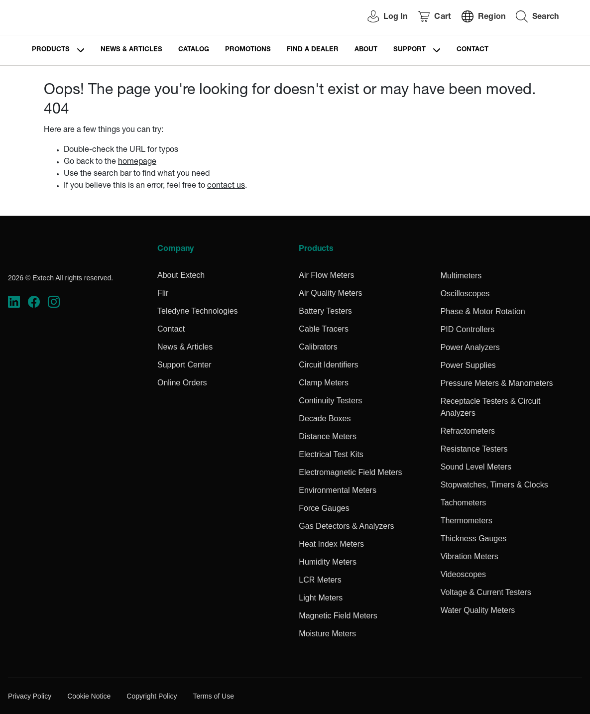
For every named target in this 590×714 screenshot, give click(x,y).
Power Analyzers (470, 347)
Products (51, 50)
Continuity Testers (330, 400)
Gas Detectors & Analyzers (346, 526)
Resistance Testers (474, 449)
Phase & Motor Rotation (483, 311)
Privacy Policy (29, 696)
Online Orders (182, 382)
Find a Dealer (313, 50)
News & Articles (131, 50)
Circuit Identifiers (328, 364)
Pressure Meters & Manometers (497, 383)
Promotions (248, 50)
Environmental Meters (337, 490)
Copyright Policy (151, 696)
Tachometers (463, 502)
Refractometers (468, 431)
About (365, 50)
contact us (226, 186)
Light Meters (321, 598)
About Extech (181, 275)
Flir (162, 293)
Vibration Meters (469, 556)
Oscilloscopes (465, 293)
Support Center (184, 364)
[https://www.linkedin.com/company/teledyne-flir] (14, 302)
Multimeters (461, 275)
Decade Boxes (325, 418)
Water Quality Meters (478, 610)
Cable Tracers (324, 329)
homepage (137, 162)
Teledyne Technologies (197, 311)
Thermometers (466, 520)
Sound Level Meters (476, 467)
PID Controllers (467, 329)
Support (409, 50)
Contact (472, 50)
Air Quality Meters (330, 293)
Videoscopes (463, 574)
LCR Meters (320, 580)
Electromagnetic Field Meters (350, 472)
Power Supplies (468, 365)
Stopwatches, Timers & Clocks (494, 484)
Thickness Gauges (474, 538)
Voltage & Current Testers (486, 592)
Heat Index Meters (331, 544)
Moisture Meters (327, 633)
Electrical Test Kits (331, 454)
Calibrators (318, 347)
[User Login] (381, 17)
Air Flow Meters (326, 275)
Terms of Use (213, 696)
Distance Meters (327, 436)
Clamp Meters (324, 382)
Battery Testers (325, 311)
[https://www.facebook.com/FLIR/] (34, 302)
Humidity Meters (327, 562)
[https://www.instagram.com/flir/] (54, 302)
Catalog (193, 50)
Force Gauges (324, 508)
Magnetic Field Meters (338, 615)
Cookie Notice (89, 696)
